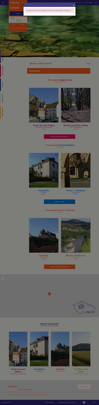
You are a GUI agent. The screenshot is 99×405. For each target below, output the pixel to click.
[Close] (73, 5)
